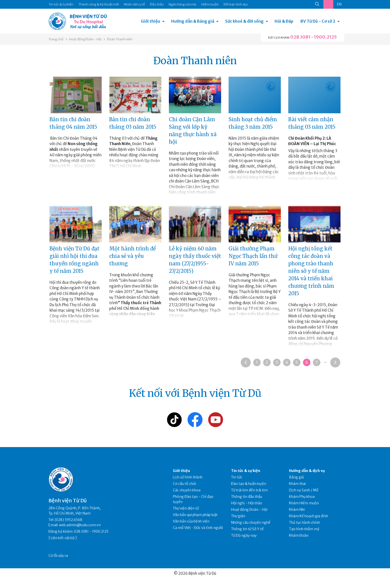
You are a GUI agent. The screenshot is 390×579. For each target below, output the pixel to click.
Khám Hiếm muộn (304, 503)
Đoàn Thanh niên (120, 39)
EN (339, 4)
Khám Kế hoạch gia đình (308, 516)
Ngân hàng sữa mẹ (182, 4)
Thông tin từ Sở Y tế (247, 529)
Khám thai (297, 483)
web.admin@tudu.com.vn (80, 525)
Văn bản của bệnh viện (191, 521)
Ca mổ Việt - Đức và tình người (198, 527)
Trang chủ (56, 39)
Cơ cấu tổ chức (184, 483)
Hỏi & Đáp (284, 21)
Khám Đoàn (298, 535)
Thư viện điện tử (186, 508)
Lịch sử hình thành (187, 477)
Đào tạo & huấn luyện (248, 483)
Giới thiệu (150, 21)
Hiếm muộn (210, 4)
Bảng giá (296, 477)
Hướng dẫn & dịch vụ (307, 470)
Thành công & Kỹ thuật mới (98, 4)
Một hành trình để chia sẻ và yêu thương (132, 256)
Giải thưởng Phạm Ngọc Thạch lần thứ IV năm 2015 (253, 256)
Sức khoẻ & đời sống (244, 21)
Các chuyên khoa (186, 490)
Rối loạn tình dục (236, 4)
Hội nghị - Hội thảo (246, 503)
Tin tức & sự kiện (245, 470)
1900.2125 (325, 37)
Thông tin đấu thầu (246, 496)
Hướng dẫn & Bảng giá (192, 21)
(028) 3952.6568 (68, 520)
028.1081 (300, 37)
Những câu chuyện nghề (250, 522)
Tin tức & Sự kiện (61, 4)
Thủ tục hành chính (304, 522)
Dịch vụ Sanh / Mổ (303, 490)
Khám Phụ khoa (302, 496)
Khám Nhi (297, 509)
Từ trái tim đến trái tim (249, 490)
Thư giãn (238, 516)
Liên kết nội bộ (63, 538)
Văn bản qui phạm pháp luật (195, 515)
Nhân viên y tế (134, 4)
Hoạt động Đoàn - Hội (85, 39)
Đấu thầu (157, 4)
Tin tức (236, 477)
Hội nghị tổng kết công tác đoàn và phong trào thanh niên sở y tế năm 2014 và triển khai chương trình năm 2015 (311, 270)
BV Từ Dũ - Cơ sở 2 (317, 21)
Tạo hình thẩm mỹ (304, 529)
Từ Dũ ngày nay (244, 535)
